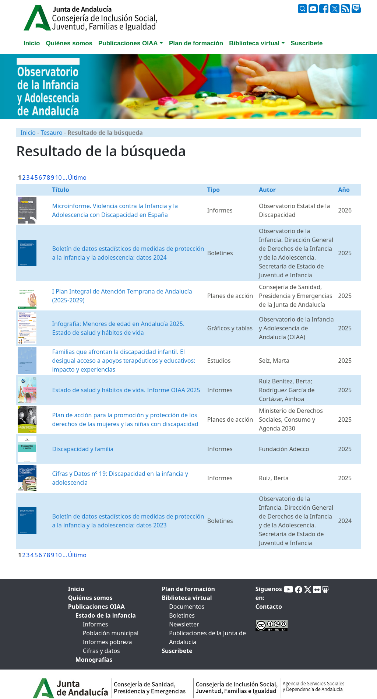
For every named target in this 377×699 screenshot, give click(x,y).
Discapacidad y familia (83, 449)
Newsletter (184, 624)
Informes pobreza (107, 642)
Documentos (186, 607)
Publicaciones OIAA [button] (128, 43)
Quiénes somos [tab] (69, 43)
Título (60, 190)
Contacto (269, 607)
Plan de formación (188, 589)
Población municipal (110, 633)
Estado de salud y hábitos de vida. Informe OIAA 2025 (126, 390)
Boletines (182, 615)
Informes (95, 624)
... (65, 177)
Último (77, 177)
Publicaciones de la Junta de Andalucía (207, 637)
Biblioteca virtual (187, 598)
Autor (267, 190)
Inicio (28, 133)
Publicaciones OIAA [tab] (96, 607)
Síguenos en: (269, 593)
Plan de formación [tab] (196, 43)
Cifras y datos (101, 651)
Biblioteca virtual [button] (254, 43)
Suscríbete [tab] (307, 43)
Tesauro (51, 133)
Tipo (213, 190)
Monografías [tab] (94, 660)
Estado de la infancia (105, 615)
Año (343, 190)
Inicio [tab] (32, 43)
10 (58, 177)
